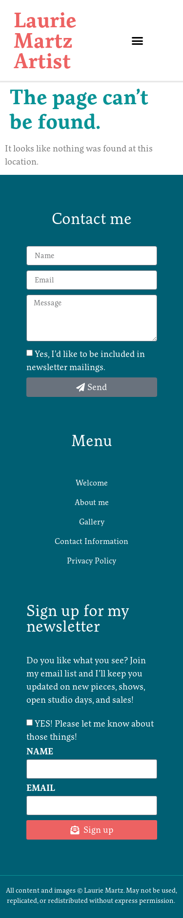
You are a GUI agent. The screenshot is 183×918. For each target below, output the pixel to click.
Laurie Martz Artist (45, 40)
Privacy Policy (91, 560)
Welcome (92, 482)
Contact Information (91, 541)
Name (39, 752)
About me (92, 502)
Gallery (91, 521)
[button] (137, 40)
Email (40, 788)
